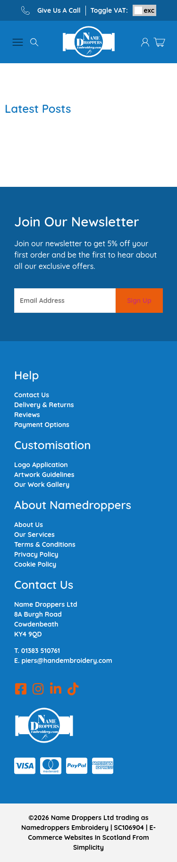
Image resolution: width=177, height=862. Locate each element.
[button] (17, 42)
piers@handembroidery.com (66, 660)
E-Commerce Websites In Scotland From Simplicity (92, 837)
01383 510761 (40, 650)
